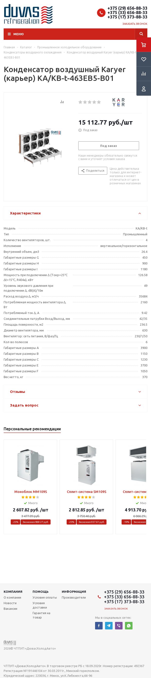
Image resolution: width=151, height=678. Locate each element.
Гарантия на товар (41, 615)
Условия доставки (40, 605)
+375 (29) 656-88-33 (127, 8)
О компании (12, 597)
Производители (74, 597)
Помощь (41, 591)
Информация (74, 591)
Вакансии (10, 608)
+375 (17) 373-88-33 (127, 17)
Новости (10, 603)
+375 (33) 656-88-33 (127, 12)
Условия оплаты (45, 597)
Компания (13, 591)
